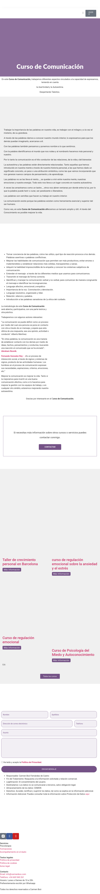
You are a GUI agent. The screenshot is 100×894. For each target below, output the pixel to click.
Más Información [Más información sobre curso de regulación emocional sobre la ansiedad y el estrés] (61, 574)
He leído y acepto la (21, 762)
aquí (87, 794)
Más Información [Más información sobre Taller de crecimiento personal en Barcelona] (12, 569)
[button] (97, 4)
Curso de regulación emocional (18, 640)
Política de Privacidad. (31, 762)
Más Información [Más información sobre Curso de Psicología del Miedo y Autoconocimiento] (61, 660)
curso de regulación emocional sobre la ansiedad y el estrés (74, 564)
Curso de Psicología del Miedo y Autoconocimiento (73, 652)
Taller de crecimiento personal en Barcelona (20, 562)
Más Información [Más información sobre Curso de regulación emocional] (12, 648)
